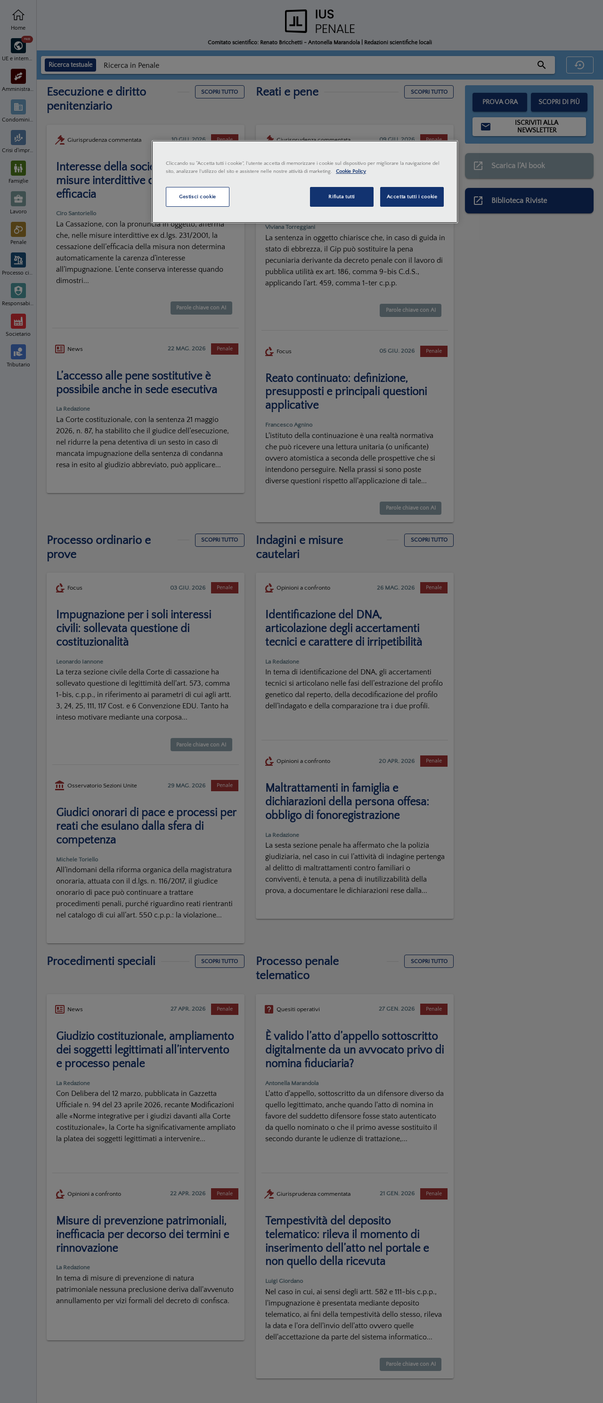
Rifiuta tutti (341, 197)
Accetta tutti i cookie (412, 197)
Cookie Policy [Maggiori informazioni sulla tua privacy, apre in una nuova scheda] (351, 171)
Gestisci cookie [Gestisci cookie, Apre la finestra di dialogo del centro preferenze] (197, 197)
